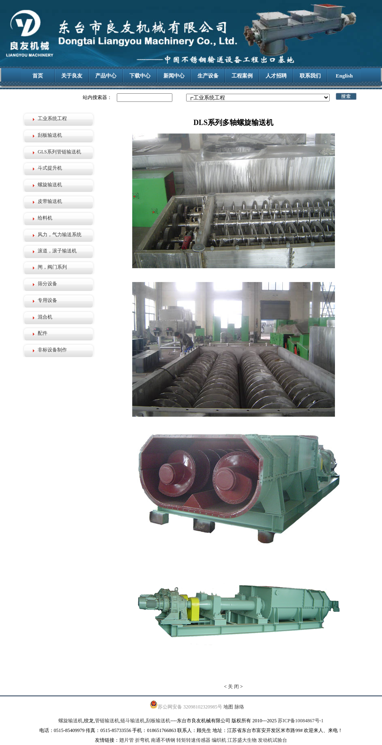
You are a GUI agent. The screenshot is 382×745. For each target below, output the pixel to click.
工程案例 (242, 76)
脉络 (239, 707)
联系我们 (310, 76)
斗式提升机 (50, 168)
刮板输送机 (50, 135)
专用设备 (47, 300)
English (344, 76)
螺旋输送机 (50, 184)
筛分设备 (47, 283)
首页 (37, 76)
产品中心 (105, 76)
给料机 (45, 218)
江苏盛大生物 (242, 740)
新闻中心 (174, 76)
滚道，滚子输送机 (57, 251)
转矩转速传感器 (193, 740)
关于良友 (71, 76)
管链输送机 (107, 720)
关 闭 (233, 686)
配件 (42, 333)
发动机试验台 (272, 740)
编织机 (219, 740)
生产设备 (208, 76)
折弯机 (142, 740)
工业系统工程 (52, 118)
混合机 (45, 317)
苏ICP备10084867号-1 (301, 720)
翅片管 (126, 740)
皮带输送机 (50, 201)
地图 (228, 707)
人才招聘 (276, 76)
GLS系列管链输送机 (59, 152)
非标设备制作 (52, 350)
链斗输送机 (132, 720)
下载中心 (139, 76)
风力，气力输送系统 (60, 234)
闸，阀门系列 (52, 267)
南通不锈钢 (163, 740)
